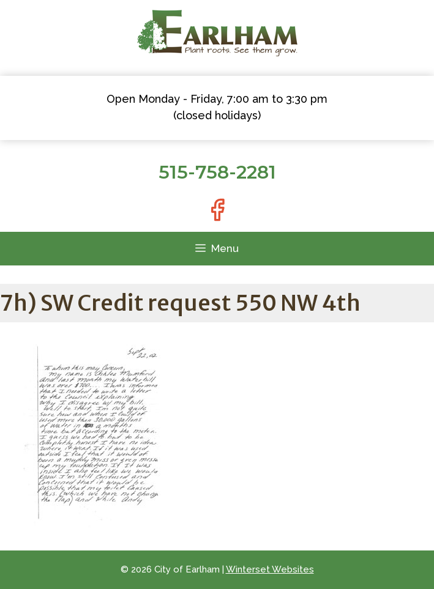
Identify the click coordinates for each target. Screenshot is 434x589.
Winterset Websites (270, 569)
